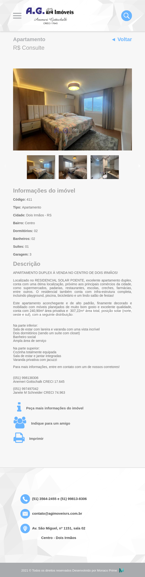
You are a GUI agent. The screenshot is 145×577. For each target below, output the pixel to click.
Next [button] (139, 165)
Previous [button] (5, 165)
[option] (72, 109)
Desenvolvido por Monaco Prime (98, 570)
